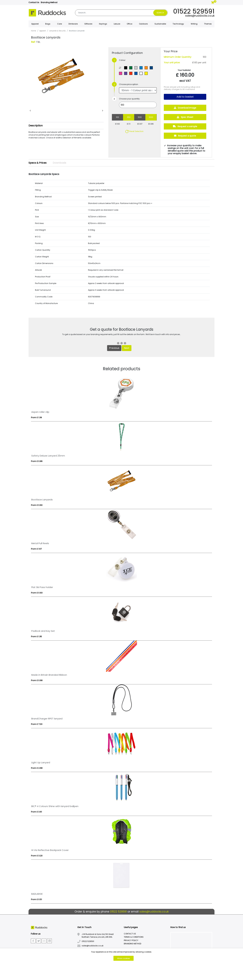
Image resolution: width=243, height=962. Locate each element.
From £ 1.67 (36, 548)
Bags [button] (47, 23)
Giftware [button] (88, 23)
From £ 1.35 (36, 636)
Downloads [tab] (59, 163)
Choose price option (128, 84)
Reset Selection (134, 131)
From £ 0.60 (36, 505)
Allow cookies (123, 958)
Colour (122, 60)
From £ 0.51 (36, 899)
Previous (114, 348)
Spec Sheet (185, 117)
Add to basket (185, 96)
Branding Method (49, 2)
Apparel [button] (35, 23)
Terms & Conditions (134, 937)
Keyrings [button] (103, 23)
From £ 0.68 (36, 680)
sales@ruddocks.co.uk (199, 16)
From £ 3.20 (36, 855)
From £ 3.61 (36, 811)
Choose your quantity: (129, 98)
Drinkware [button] (73, 23)
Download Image (185, 107)
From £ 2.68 (36, 768)
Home (33, 30)
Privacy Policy (131, 940)
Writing (194, 23)
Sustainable (160, 23)
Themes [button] (208, 23)
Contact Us (34, 2)
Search (160, 12)
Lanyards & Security (57, 30)
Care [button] (59, 23)
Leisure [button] (117, 23)
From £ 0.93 (36, 592)
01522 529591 (193, 11)
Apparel (42, 30)
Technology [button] (178, 23)
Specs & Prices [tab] (37, 163)
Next (126, 348)
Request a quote (185, 135)
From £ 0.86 (36, 461)
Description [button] (36, 125)
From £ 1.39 (36, 417)
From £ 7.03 (36, 724)
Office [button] (129, 23)
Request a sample (185, 126)
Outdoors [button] (143, 23)
